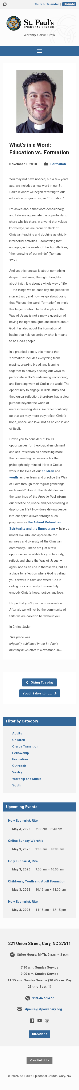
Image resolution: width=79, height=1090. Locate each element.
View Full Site (39, 1060)
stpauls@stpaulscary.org (43, 1009)
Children (18, 740)
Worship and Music (27, 779)
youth (13, 477)
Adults (17, 733)
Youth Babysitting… (40, 693)
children (48, 471)
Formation (58, 164)
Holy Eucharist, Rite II (24, 861)
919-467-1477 (43, 998)
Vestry (17, 772)
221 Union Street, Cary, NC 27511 (39, 943)
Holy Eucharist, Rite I (23, 820)
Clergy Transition (25, 746)
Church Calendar (46, 4)
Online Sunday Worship (25, 841)
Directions (39, 1034)
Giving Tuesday (39, 682)
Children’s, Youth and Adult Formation (37, 881)
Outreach (19, 766)
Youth (16, 785)
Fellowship (20, 753)
